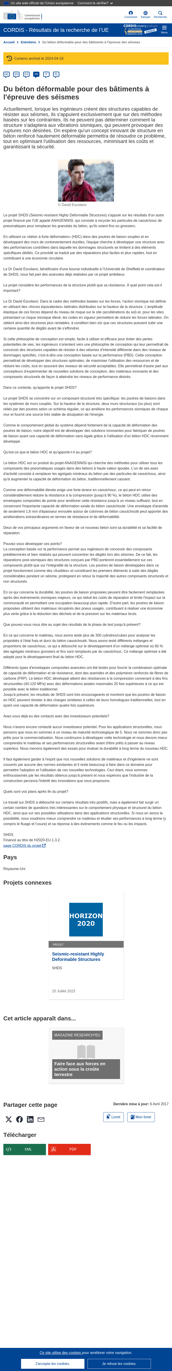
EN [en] (16, 74)
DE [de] (7, 74)
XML (28, 1149)
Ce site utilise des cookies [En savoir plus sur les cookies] (61, 1353)
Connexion (131, 15)
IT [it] (46, 74)
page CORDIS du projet (24, 846)
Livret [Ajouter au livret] (113, 1116)
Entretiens (28, 42)
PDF (73, 1149)
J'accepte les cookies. (52, 1364)
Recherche (160, 15)
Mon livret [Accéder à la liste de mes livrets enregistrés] (141, 1117)
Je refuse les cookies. (119, 1364)
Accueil (9, 42)
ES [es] (26, 74)
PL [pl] (56, 74)
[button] (145, 15)
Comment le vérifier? (95, 3)
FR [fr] (36, 74)
